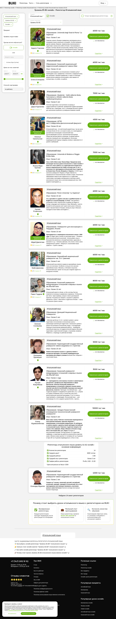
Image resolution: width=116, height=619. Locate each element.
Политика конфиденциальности (43, 588)
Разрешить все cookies (31, 613)
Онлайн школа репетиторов (89, 576)
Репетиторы (24, 3)
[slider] (4, 79)
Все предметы (85, 571)
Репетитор (84, 565)
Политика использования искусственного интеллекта (49, 594)
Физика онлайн (85, 606)
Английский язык (86, 587)
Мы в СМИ (37, 579)
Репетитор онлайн (86, 568)
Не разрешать (13, 613)
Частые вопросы (39, 574)
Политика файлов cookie (41, 591)
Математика (84, 590)
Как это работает (39, 571)
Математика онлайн (87, 603)
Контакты (36, 568)
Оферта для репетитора (41, 582)
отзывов (19, 585)
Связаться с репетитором (98, 36)
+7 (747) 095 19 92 (19, 561)
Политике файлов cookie (31, 609)
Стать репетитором (42, 3)
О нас (35, 565)
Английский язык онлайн (88, 611)
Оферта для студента (40, 585)
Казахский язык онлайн (88, 614)
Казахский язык (85, 593)
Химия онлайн (85, 609)
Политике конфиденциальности (16, 609)
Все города (84, 574)
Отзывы (36, 576)
